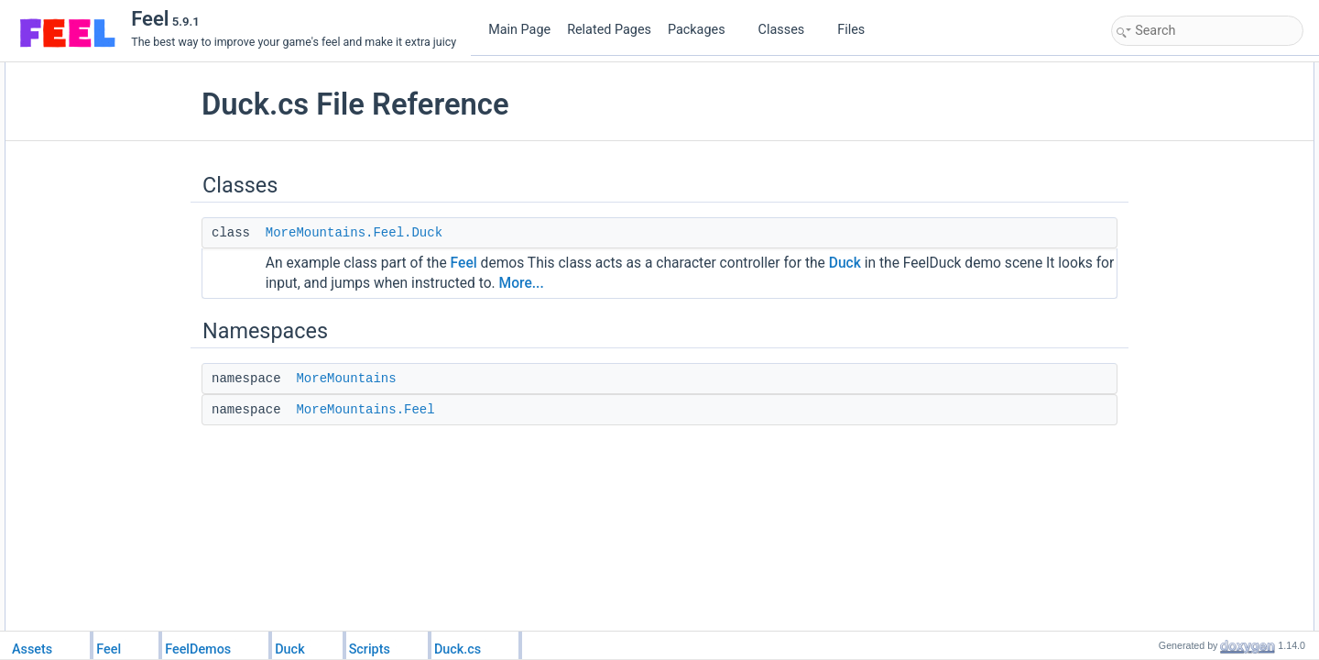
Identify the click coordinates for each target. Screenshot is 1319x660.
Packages (703, 30)
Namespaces (1149, 112)
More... (676, 283)
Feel (506, 263)
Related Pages (609, 30)
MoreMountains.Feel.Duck (396, 233)
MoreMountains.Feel (407, 409)
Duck (887, 263)
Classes (788, 30)
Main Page (519, 30)
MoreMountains (388, 378)
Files (857, 30)
